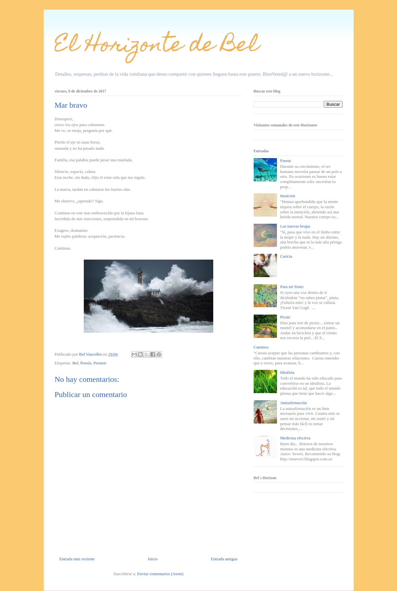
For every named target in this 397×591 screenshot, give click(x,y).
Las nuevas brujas (295, 226)
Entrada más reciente (77, 558)
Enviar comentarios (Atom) (160, 573)
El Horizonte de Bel (157, 46)
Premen (100, 362)
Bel (75, 362)
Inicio (153, 558)
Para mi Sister (292, 286)
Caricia (286, 256)
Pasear (285, 160)
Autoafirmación (293, 402)
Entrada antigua (224, 558)
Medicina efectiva (295, 437)
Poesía (85, 362)
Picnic (285, 317)
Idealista (287, 372)
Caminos (261, 347)
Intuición (287, 195)
